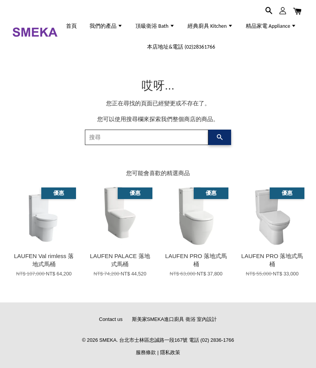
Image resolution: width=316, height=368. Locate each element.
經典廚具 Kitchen (210, 26)
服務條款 (146, 352)
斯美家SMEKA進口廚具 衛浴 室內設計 (174, 319)
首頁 (71, 26)
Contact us (111, 319)
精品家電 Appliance (271, 26)
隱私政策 (170, 352)
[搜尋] (147, 137)
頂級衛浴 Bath (155, 26)
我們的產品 (106, 26)
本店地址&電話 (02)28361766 (181, 47)
